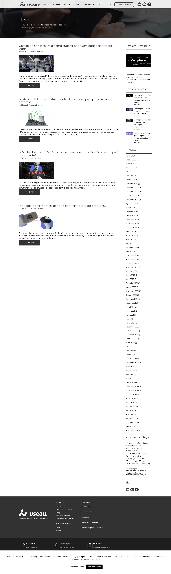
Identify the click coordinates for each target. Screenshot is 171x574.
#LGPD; (138, 456)
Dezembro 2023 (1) (133, 219)
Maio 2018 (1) (131, 410)
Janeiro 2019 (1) (132, 382)
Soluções (67, 4)
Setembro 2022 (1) (133, 267)
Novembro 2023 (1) (133, 223)
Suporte (59, 530)
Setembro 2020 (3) (133, 335)
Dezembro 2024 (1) (133, 188)
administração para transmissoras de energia (136, 474)
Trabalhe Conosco (63, 515)
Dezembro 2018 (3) (133, 386)
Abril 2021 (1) (131, 319)
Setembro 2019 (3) (133, 363)
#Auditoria (131, 443)
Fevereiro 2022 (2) (133, 283)
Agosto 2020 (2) (132, 339)
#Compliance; (142, 443)
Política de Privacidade (65, 519)
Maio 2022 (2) (131, 279)
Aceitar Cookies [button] (94, 567)
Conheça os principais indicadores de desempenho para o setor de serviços (142, 124)
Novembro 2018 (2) (133, 390)
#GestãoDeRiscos (133, 451)
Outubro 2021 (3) (132, 295)
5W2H (128, 464)
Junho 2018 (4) (132, 406)
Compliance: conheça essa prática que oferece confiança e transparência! (138, 77)
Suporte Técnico (124, 5)
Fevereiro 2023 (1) (133, 247)
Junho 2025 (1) (131, 168)
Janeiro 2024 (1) (132, 215)
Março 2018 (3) (132, 418)
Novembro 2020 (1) (133, 327)
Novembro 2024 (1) (133, 192)
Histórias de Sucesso (92, 4)
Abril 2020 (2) (131, 351)
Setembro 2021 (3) (133, 299)
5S (140, 461)
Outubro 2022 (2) (132, 263)
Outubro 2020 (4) (133, 331)
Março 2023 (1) (131, 243)
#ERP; (142, 446)
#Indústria (130, 456)
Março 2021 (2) (131, 323)
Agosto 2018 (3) (132, 398)
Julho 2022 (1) (131, 271)
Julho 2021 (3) (131, 307)
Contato (108, 4)
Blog (77, 4)
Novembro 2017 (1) (133, 430)
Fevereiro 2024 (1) (133, 212)
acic (127, 466)
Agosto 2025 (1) (132, 160)
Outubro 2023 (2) (132, 227)
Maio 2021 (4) (131, 315)
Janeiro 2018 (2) (132, 426)
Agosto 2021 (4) (132, 303)
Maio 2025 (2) (131, 172)
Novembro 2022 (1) (133, 259)
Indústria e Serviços (88, 512)
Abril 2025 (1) (131, 176)
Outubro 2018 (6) (132, 394)
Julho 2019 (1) (131, 367)
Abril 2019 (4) (131, 375)
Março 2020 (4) (132, 355)
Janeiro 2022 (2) (132, 287)
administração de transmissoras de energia (136, 470)
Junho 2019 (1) (131, 371)
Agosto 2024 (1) (132, 204)
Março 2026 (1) (131, 156)
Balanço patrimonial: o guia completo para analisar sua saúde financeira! (143, 138)
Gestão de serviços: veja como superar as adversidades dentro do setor (65, 47)
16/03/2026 (129, 82)
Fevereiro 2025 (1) (133, 184)
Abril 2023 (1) (131, 239)
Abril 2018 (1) (131, 414)
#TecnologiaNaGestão (135, 459)
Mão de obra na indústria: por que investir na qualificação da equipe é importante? (68, 154)
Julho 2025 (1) (131, 164)
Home (46, 4)
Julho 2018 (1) (131, 402)
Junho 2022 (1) (131, 275)
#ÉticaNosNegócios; (134, 448)
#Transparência (132, 461)
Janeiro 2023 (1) (132, 251)
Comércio (85, 517)
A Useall (56, 4)
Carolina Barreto (36, 52)
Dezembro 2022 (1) (133, 255)
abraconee (136, 464)
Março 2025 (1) (131, 180)
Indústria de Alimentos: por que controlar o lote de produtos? (62, 205)
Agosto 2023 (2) (132, 235)
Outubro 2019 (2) (132, 359)
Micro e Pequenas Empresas (92, 527)
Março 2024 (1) (132, 208)
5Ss (144, 461)
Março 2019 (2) (132, 379)
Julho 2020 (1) (131, 343)
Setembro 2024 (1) (133, 200)
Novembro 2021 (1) (133, 291)
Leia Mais (29, 85)
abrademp (146, 464)
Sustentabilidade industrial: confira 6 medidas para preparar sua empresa (64, 100)
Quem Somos (61, 506)
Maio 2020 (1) (131, 347)
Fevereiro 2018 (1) (133, 422)
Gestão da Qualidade (89, 522)
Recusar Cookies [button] (77, 567)
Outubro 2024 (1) (132, 196)
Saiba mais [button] (95, 560)
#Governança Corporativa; (136, 453)
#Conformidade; (132, 446)
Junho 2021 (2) (131, 311)
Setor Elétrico (86, 506)
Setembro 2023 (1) (133, 231)
